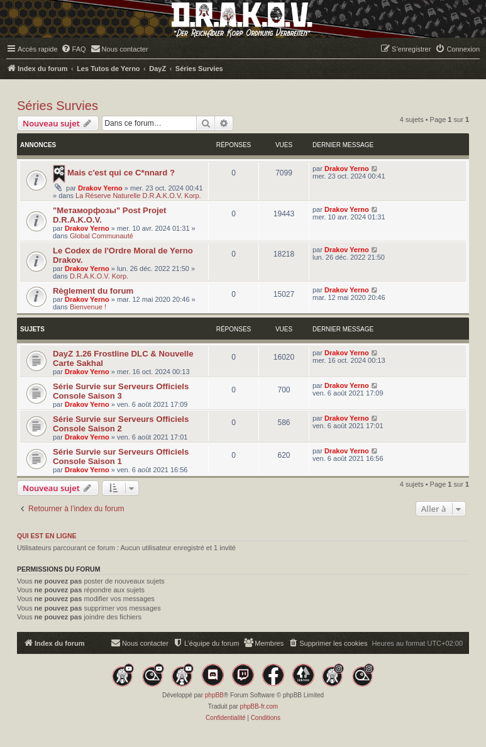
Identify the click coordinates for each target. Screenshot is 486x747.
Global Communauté (101, 236)
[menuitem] (73, 49)
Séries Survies (57, 106)
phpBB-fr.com (259, 706)
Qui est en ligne (47, 536)
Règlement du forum (93, 291)
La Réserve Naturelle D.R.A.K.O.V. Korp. (138, 195)
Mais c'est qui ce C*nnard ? (121, 172)
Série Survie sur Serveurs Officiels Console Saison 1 (121, 456)
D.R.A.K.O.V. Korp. (99, 276)
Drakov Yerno (100, 188)
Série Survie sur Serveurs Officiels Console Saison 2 (121, 423)
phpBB (214, 695)
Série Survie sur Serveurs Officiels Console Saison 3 (121, 391)
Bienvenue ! (88, 307)
